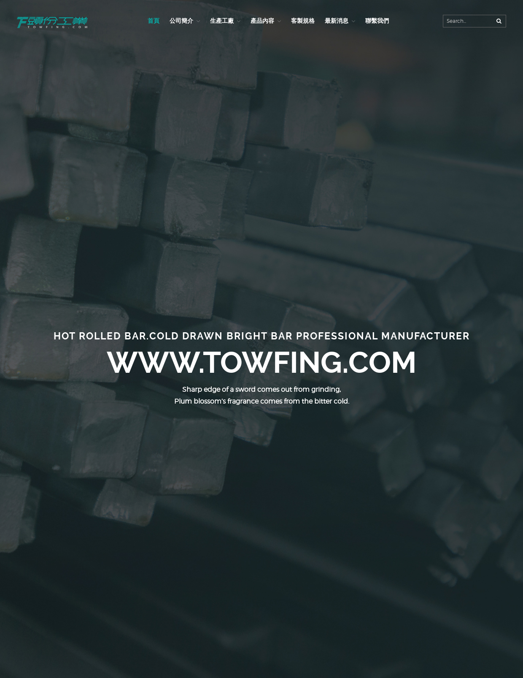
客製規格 (303, 20)
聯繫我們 (377, 20)
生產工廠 (222, 20)
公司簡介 (181, 20)
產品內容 (262, 20)
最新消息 (336, 20)
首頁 (153, 20)
